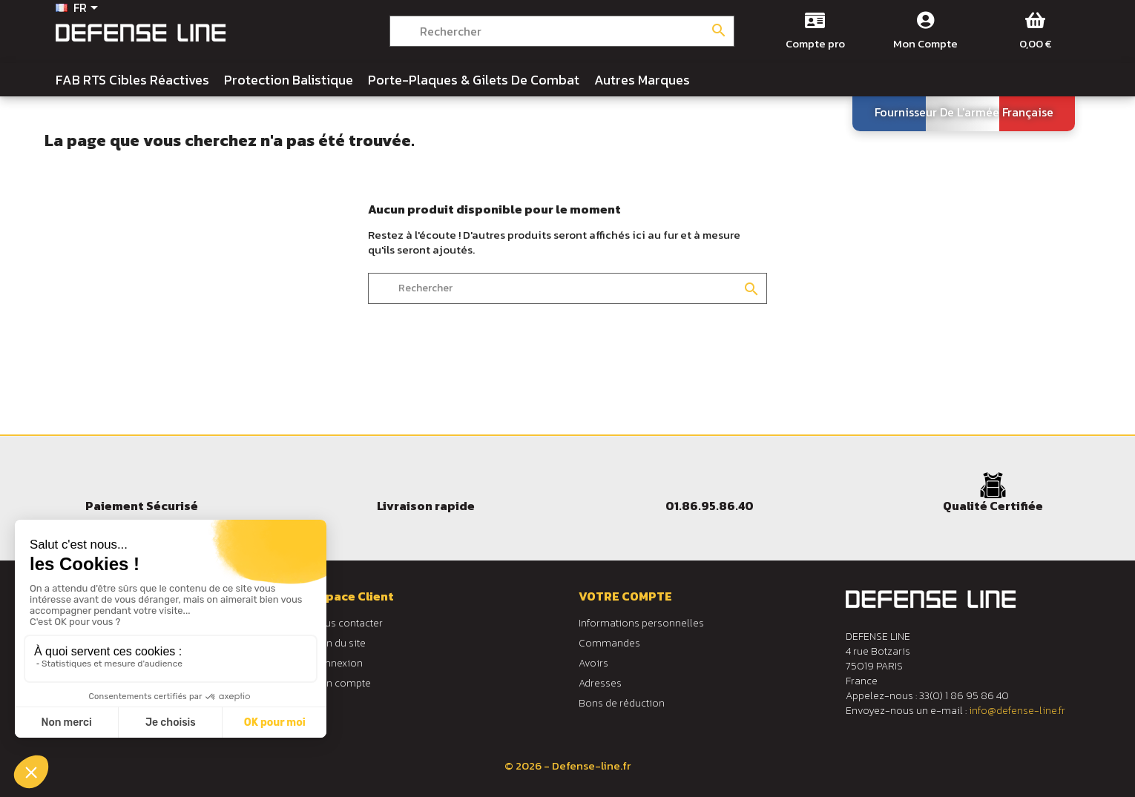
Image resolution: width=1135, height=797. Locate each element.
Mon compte (341, 683)
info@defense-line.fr (1017, 710)
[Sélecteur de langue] (79, 9)
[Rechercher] (561, 31)
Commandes (609, 643)
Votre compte (625, 596)
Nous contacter (347, 623)
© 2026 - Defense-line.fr (567, 765)
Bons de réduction (622, 703)
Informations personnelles (641, 623)
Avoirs (593, 663)
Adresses (600, 683)
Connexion (337, 663)
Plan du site (339, 643)
